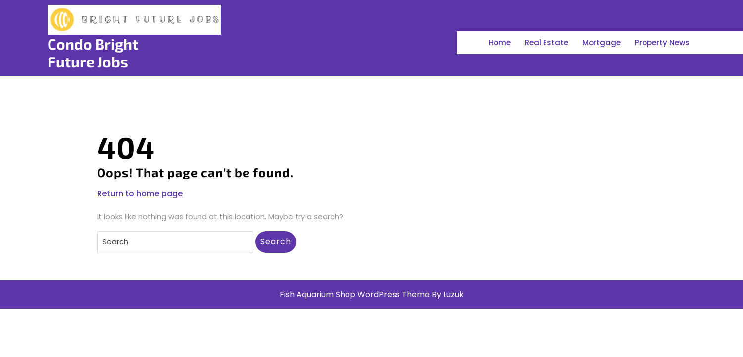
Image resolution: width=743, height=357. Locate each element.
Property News (662, 42)
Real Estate (546, 42)
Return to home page (140, 194)
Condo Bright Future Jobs (93, 52)
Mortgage (601, 42)
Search (275, 241)
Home (500, 42)
